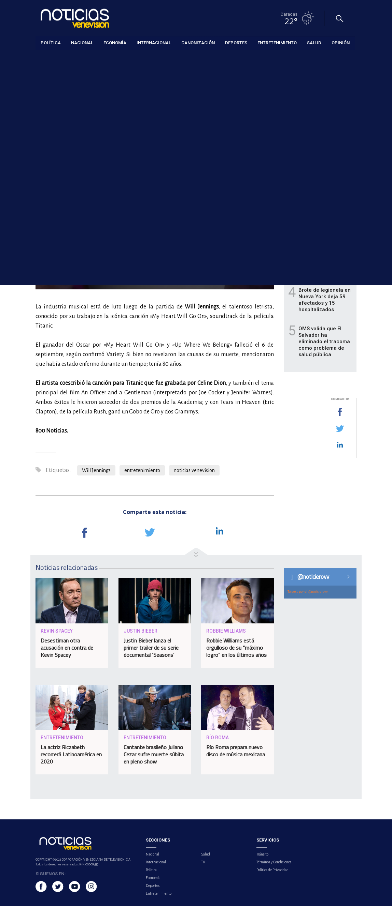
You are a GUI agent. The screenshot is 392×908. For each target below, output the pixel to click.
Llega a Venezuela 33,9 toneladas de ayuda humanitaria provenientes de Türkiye (321, 260)
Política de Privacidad (272, 871)
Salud (205, 856)
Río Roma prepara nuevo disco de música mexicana (235, 752)
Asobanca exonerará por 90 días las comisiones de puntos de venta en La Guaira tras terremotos (325, 215)
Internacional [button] (154, 42)
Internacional (156, 864)
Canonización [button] (198, 42)
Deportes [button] (236, 42)
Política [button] (51, 42)
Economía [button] (114, 42)
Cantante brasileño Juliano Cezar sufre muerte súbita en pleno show (154, 756)
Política (151, 871)
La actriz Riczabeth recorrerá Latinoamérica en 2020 (71, 756)
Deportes (152, 887)
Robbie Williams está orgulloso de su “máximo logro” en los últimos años (236, 649)
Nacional (152, 856)
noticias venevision (194, 472)
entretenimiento (142, 472)
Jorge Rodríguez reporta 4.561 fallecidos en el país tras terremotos (323, 173)
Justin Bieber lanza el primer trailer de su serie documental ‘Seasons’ (151, 649)
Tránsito (262, 856)
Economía (153, 879)
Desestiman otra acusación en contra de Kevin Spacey (67, 649)
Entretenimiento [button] (277, 42)
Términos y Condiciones (273, 864)
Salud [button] (314, 42)
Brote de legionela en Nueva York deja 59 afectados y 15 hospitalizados (324, 301)
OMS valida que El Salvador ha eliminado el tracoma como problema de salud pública (324, 343)
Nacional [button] (82, 42)
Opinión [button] (341, 42)
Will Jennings (96, 472)
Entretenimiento (52, 58)
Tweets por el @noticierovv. (308, 593)
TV (203, 864)
